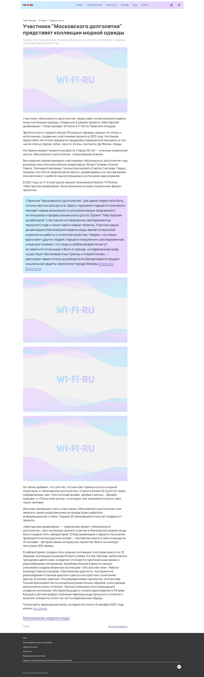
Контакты (27, 651)
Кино (79, 5)
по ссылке (40, 608)
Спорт (145, 5)
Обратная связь (30, 647)
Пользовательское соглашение (37, 642)
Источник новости (117, 626)
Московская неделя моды (46, 617)
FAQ (25, 638)
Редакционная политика (34, 656)
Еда (135, 5)
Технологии (94, 5)
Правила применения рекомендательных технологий (47, 660)
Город (125, 5)
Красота (111, 5)
